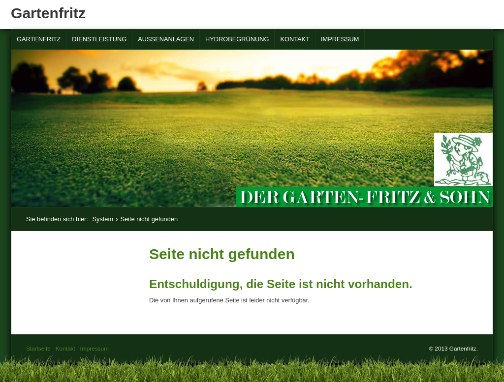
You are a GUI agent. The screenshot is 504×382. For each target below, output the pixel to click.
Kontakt (295, 39)
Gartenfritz (48, 13)
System (102, 219)
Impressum (340, 39)
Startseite (38, 348)
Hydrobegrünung (237, 39)
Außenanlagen (166, 39)
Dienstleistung (99, 39)
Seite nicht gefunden (149, 219)
